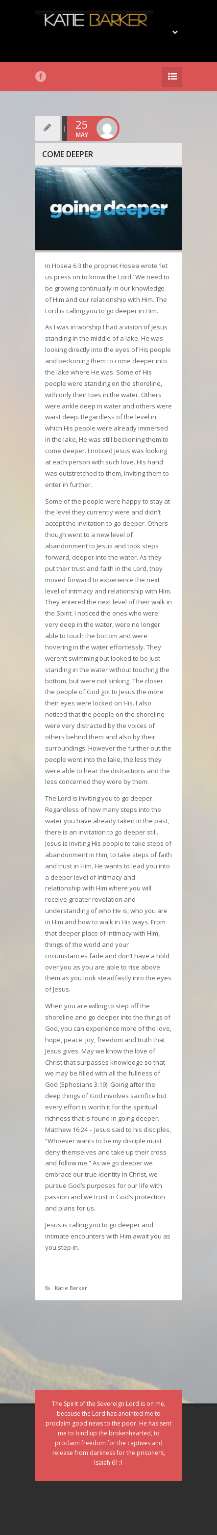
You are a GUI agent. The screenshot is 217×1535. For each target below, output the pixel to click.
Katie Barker (71, 1288)
